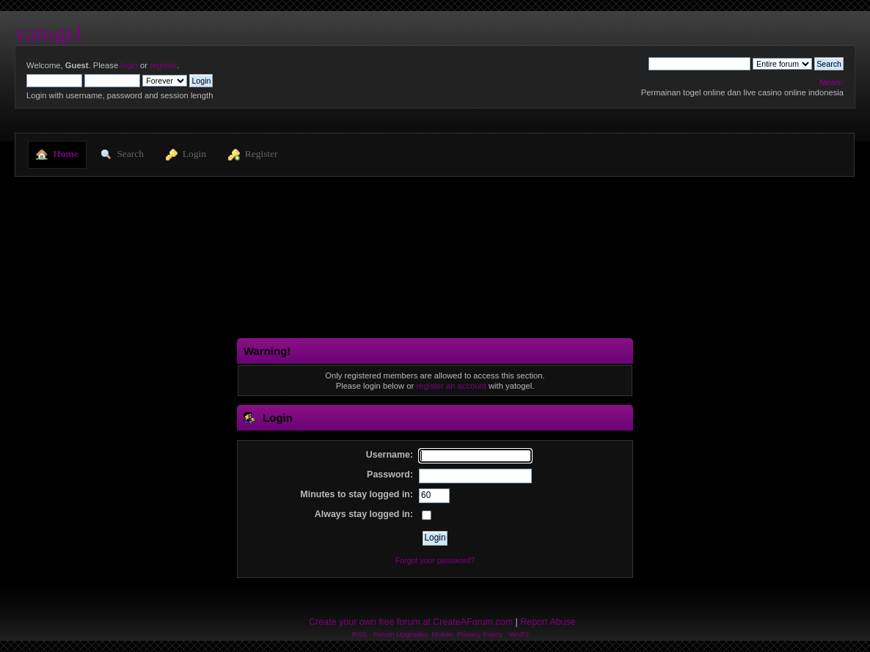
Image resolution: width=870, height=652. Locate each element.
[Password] (475, 476)
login (129, 65)
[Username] (475, 456)
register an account (451, 385)
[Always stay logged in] (426, 515)
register (163, 65)
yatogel (48, 33)
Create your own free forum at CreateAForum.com (411, 622)
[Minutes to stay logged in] (434, 495)
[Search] (699, 63)
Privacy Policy (479, 634)
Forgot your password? (435, 560)
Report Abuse (548, 622)
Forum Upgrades (400, 634)
